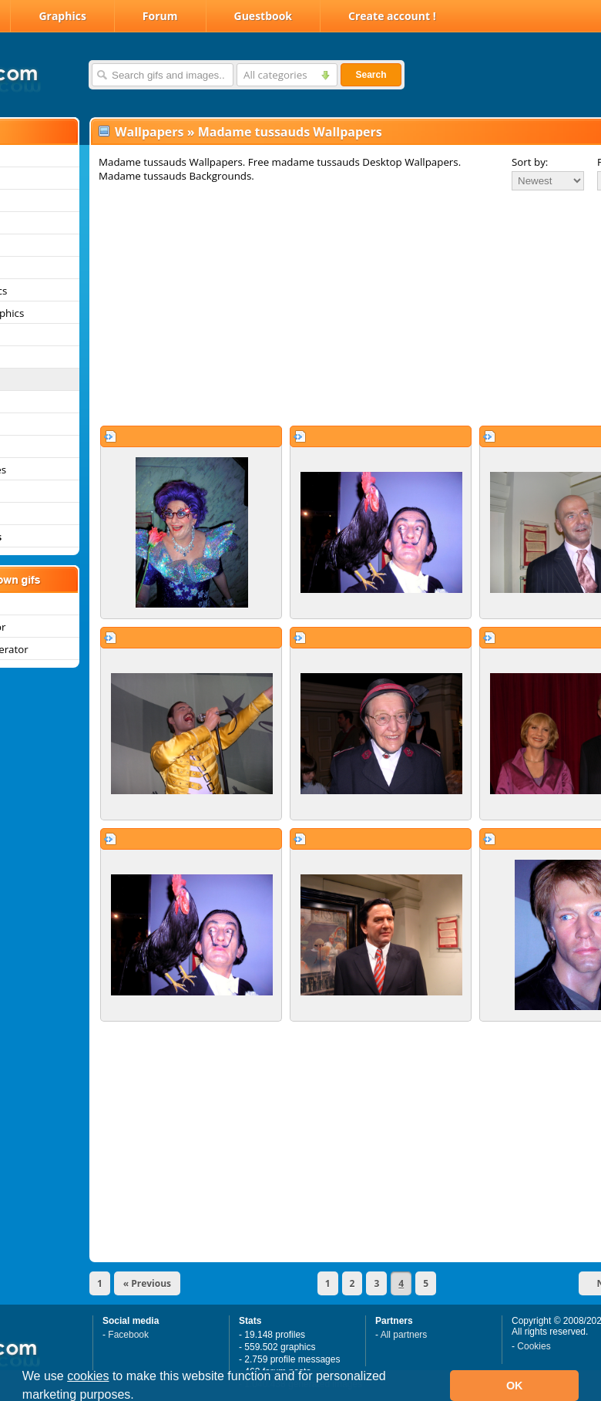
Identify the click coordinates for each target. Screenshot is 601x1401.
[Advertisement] (311, 308)
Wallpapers (149, 131)
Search (370, 74)
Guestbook (263, 15)
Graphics (62, 15)
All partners (404, 1334)
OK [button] (514, 1385)
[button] (139, 1396)
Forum (160, 15)
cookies (88, 1375)
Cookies (533, 1346)
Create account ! (392, 15)
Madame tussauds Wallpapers (290, 131)
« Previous (147, 1283)
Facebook (128, 1334)
